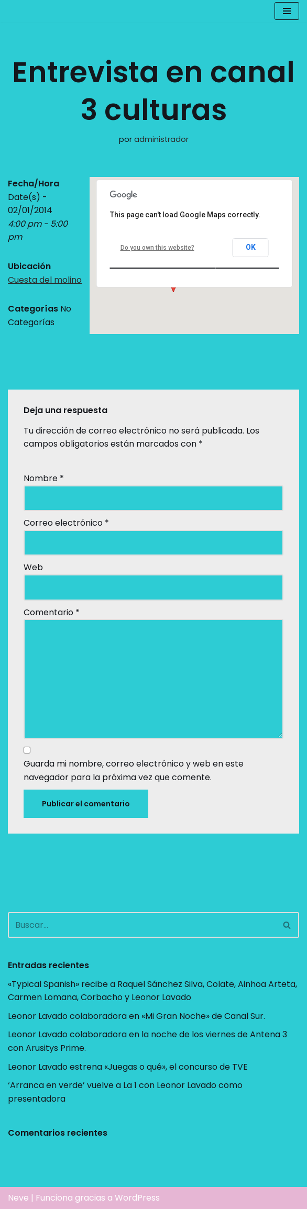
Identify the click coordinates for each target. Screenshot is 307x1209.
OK (251, 247)
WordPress (137, 1198)
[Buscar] (142, 925)
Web (33, 567)
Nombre (44, 478)
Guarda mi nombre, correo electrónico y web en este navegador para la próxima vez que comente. (134, 770)
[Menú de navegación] (287, 11)
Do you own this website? (157, 247)
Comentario (52, 612)
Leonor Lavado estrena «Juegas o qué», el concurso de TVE (128, 1067)
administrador (161, 139)
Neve (18, 1198)
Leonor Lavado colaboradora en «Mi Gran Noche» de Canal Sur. (136, 1016)
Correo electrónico (66, 523)
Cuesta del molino (45, 280)
